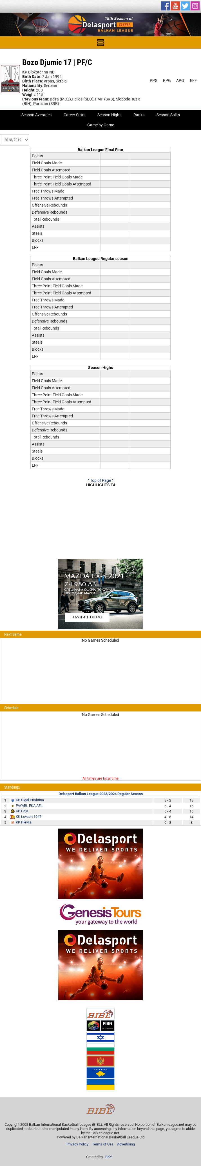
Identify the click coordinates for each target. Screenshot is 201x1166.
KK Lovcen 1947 (28, 816)
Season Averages (36, 115)
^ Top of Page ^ (100, 480)
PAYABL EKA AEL (29, 806)
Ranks (138, 115)
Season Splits (168, 115)
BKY (108, 1157)
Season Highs (109, 115)
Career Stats (74, 115)
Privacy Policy (77, 1144)
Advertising (126, 1144)
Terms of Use (102, 1144)
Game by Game (100, 125)
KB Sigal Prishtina (30, 800)
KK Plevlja (24, 822)
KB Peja (22, 811)
